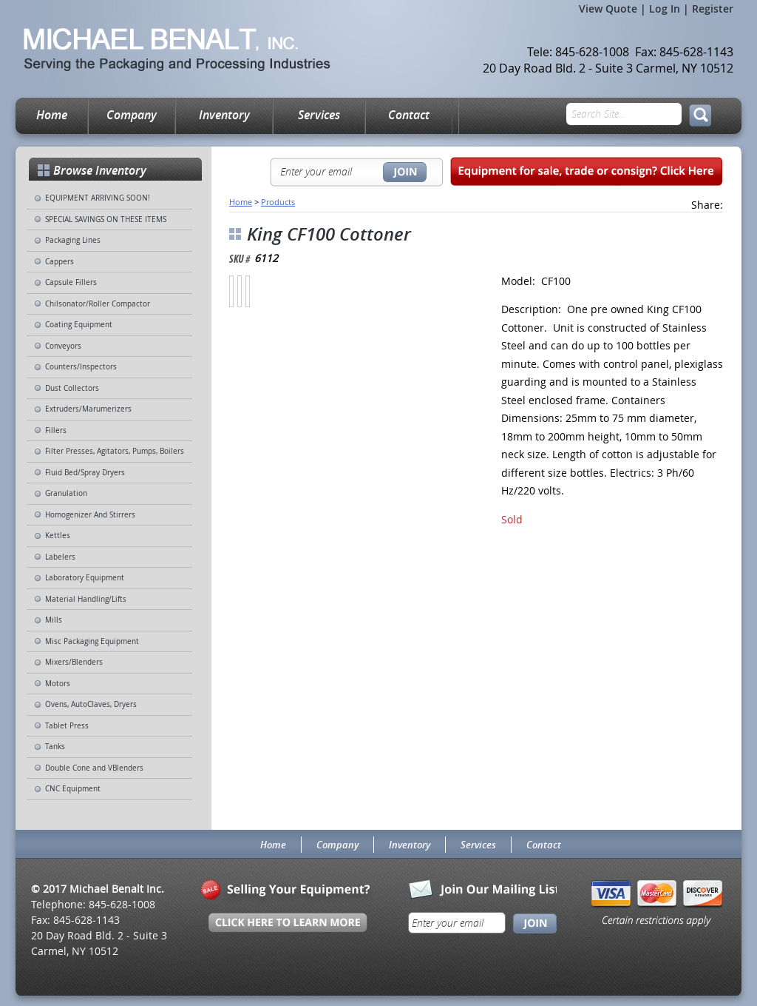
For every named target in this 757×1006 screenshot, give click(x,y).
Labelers (60, 557)
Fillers (56, 430)
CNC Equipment (73, 789)
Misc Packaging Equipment (92, 641)
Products (278, 201)
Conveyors (63, 346)
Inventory (224, 115)
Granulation (66, 493)
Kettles (57, 535)
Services (319, 115)
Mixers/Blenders (74, 662)
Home (51, 115)
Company (131, 115)
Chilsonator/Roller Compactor (97, 304)
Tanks (55, 746)
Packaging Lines (73, 240)
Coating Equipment (78, 324)
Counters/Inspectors (81, 367)
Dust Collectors (72, 388)
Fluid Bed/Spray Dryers (85, 472)
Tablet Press (67, 726)
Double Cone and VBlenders (94, 768)
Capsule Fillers (71, 282)
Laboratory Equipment (84, 578)
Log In (664, 8)
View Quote (608, 8)
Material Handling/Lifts (85, 599)
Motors (57, 683)
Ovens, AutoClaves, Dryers (91, 704)
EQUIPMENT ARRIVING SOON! (97, 198)
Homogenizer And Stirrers (90, 515)
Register (712, 8)
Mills (53, 620)
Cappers (59, 261)
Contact (409, 115)
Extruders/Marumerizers (88, 409)
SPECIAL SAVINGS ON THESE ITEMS (105, 219)
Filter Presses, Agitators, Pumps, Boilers (114, 451)
